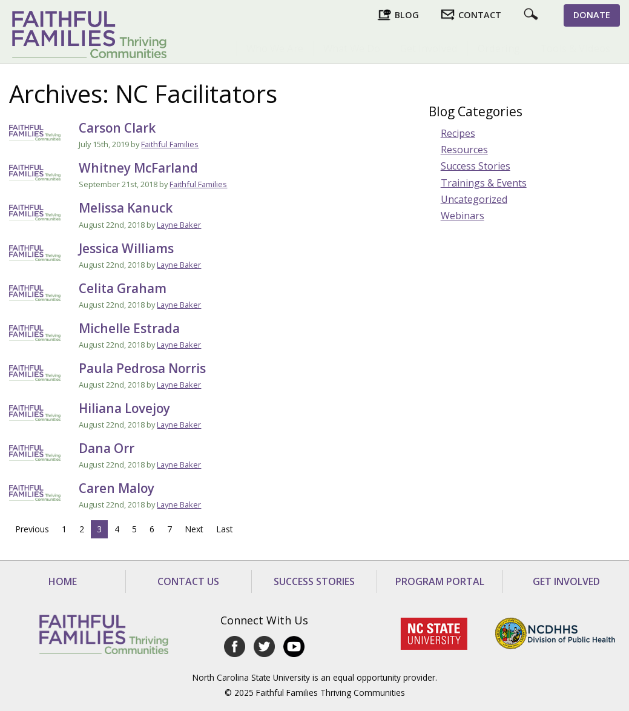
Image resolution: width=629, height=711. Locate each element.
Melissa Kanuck (126, 207)
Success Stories (475, 166)
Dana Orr (106, 448)
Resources (464, 149)
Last (224, 529)
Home (62, 581)
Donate (591, 15)
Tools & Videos (575, 48)
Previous (32, 529)
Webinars (462, 215)
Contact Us (188, 581)
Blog (407, 15)
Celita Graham (122, 288)
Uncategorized (474, 199)
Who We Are (274, 48)
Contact (479, 15)
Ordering (499, 48)
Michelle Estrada (129, 328)
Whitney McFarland (138, 167)
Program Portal (439, 581)
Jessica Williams (126, 248)
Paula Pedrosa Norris (142, 368)
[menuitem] (274, 48)
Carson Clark (117, 127)
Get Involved (429, 48)
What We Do (351, 48)
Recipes (458, 133)
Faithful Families (170, 144)
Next (194, 529)
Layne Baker (179, 224)
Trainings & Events (484, 183)
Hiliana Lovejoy (124, 408)
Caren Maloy (116, 488)
